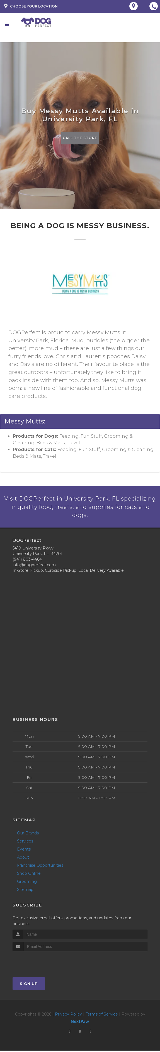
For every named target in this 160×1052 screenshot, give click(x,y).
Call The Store (80, 138)
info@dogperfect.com (34, 566)
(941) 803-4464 (27, 560)
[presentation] (42, 963)
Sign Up (29, 985)
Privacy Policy (68, 1015)
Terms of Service (102, 1015)
